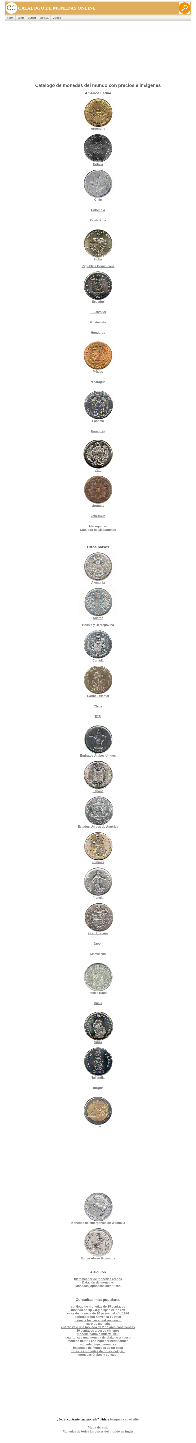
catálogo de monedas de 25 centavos (98, 1306)
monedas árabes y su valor (98, 1354)
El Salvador (98, 312)
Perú (98, 456)
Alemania (98, 568)
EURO (21, 18)
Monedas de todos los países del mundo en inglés (97, 1431)
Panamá (98, 407)
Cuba (98, 245)
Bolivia (98, 150)
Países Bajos (98, 978)
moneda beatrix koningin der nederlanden (98, 1341)
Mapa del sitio (97, 1427)
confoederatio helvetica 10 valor (98, 1316)
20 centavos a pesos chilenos (97, 1330)
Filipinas (98, 848)
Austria (98, 604)
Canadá (98, 646)
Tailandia (98, 1063)
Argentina (98, 114)
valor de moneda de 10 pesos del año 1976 (98, 1313)
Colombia (98, 210)
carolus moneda (98, 1323)
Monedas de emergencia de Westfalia (98, 1208)
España (44, 18)
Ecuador (98, 287)
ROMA (10, 18)
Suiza (98, 1028)
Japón (97, 943)
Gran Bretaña (98, 919)
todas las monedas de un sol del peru (98, 1351)
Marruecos (98, 954)
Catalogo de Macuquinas (98, 529)
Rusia (98, 1003)
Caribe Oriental (98, 696)
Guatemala (98, 322)
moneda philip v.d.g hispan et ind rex (98, 1310)
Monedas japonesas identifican (98, 1286)
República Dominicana (98, 266)
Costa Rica (98, 220)
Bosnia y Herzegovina (98, 625)
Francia (98, 883)
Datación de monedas (98, 1282)
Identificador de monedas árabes (98, 1279)
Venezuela (98, 516)
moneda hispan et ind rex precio (97, 1320)
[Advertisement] (98, 53)
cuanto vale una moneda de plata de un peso (98, 1337)
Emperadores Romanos (98, 1244)
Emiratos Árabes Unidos (98, 755)
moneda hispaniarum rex (98, 1344)
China (98, 706)
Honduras (98, 332)
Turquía (97, 1088)
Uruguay (98, 491)
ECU (98, 716)
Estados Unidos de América (98, 812)
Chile (98, 185)
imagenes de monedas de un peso (98, 1347)
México (57, 18)
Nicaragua (98, 382)
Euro (98, 1113)
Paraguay (98, 431)
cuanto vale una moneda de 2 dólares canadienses (98, 1327)
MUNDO (32, 18)
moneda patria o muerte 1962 (98, 1334)
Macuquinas (98, 526)
